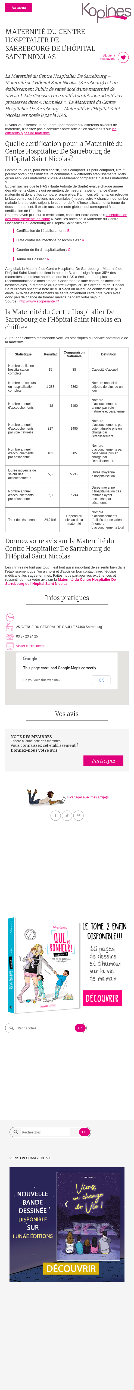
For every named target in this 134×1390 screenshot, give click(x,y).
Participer (103, 761)
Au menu (19, 7)
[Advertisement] (67, 870)
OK (101, 680)
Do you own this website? (41, 680)
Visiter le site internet (31, 646)
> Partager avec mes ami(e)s (87, 797)
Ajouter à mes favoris (123, 57)
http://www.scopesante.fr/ (39, 301)
